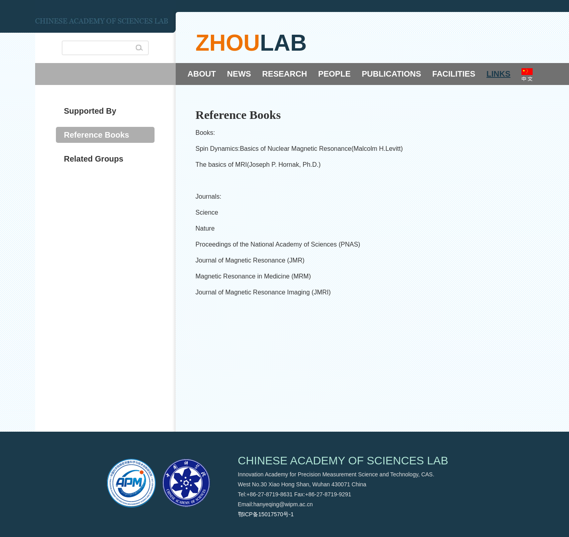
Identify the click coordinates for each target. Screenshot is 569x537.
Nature (205, 228)
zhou (228, 42)
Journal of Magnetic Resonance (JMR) (250, 260)
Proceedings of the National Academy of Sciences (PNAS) (278, 244)
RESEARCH (284, 73)
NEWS (239, 73)
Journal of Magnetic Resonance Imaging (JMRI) (263, 292)
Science (207, 212)
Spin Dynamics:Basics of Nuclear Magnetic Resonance (273, 148)
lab (283, 42)
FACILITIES (454, 73)
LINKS (498, 73)
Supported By (90, 111)
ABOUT (202, 73)
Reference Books (96, 134)
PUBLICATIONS (391, 73)
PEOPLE (334, 73)
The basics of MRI (221, 164)
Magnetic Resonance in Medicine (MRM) (253, 276)
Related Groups (93, 158)
